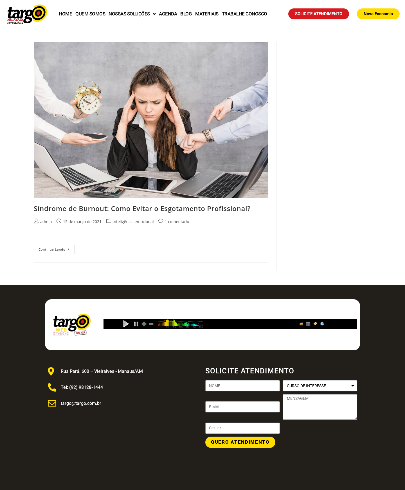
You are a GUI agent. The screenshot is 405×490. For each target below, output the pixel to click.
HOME (65, 14)
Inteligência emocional (133, 221)
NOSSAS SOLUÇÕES (132, 14)
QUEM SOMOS (90, 14)
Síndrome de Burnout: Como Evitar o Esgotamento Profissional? (142, 208)
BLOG (186, 14)
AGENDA (168, 14)
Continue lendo (57, 248)
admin (46, 221)
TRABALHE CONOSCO (244, 14)
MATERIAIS (207, 14)
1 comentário (177, 221)
